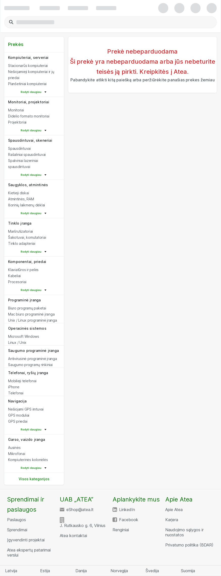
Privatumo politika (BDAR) (189, 544)
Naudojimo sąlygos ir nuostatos (184, 532)
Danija (81, 570)
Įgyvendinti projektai (26, 539)
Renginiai (121, 529)
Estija (45, 570)
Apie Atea (174, 509)
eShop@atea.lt (80, 509)
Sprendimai (17, 529)
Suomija (188, 570)
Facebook (128, 519)
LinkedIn (127, 509)
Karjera (171, 519)
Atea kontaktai (73, 535)
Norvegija (119, 570)
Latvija (11, 570)
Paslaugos (16, 519)
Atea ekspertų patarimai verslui (29, 552)
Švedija (152, 570)
